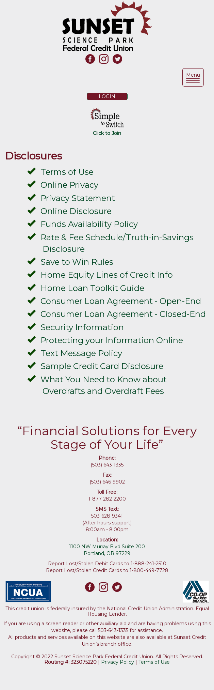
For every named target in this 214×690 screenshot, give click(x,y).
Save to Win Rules (76, 262)
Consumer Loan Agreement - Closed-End (123, 314)
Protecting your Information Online (111, 340)
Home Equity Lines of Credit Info (106, 275)
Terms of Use (67, 172)
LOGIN (107, 96)
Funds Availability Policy (89, 224)
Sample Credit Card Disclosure (101, 366)
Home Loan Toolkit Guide (92, 288)
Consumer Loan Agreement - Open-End (120, 301)
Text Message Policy (81, 353)
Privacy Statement (77, 198)
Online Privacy (69, 185)
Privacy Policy (117, 662)
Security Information (82, 327)
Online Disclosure (76, 211)
